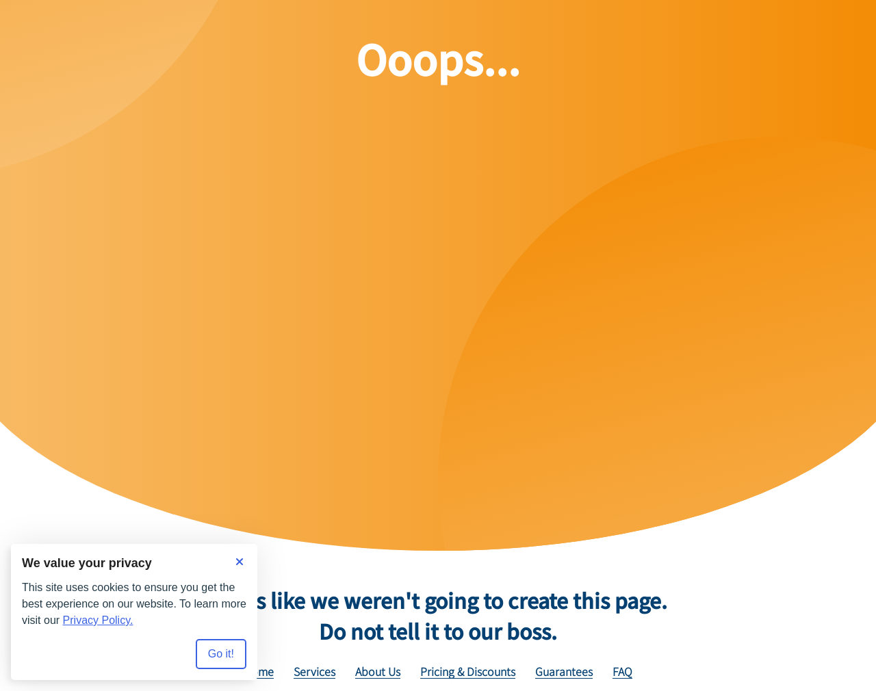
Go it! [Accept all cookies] (221, 654)
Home (259, 672)
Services (314, 672)
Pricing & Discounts (467, 672)
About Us (377, 672)
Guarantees (564, 672)
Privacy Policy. (98, 620)
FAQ (622, 672)
